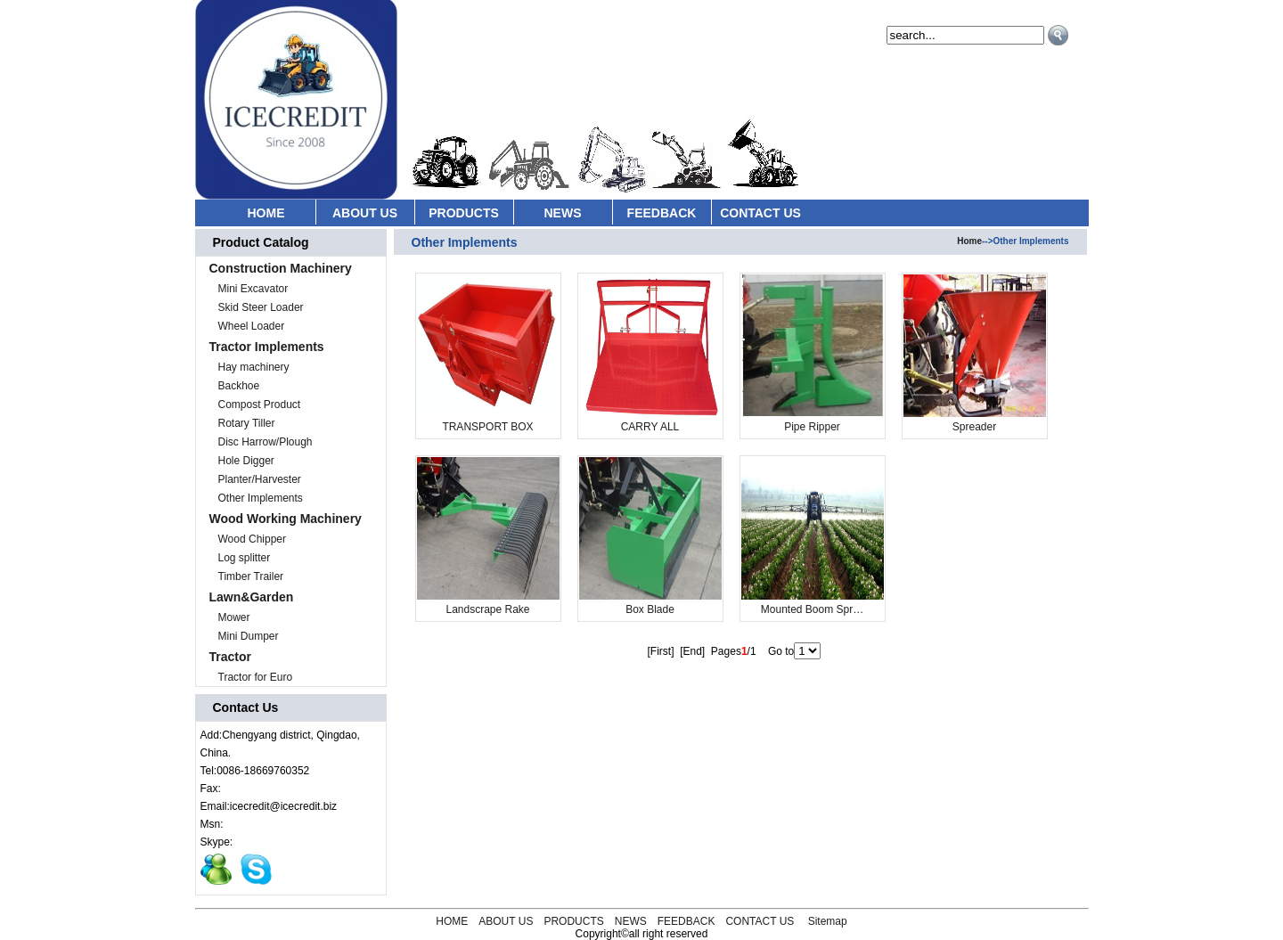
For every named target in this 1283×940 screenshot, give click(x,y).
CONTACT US (760, 213)
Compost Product (259, 404)
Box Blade (649, 609)
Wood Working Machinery (285, 518)
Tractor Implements (266, 346)
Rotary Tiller (246, 423)
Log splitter (244, 558)
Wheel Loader (251, 326)
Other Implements (260, 498)
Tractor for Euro (255, 677)
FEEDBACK (662, 213)
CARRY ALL (650, 427)
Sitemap (827, 921)
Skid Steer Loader (261, 307)
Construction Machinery (280, 268)
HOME (266, 213)
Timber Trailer (251, 576)
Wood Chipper (252, 539)
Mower (234, 617)
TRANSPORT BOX (487, 427)
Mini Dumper (248, 636)
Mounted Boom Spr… (812, 609)
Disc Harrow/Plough (265, 442)
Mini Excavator (253, 288)
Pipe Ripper (812, 427)
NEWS (563, 213)
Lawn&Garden (251, 597)
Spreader (974, 427)
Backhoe (239, 386)
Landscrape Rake (487, 609)
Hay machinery (254, 367)
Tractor (230, 657)
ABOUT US (364, 213)
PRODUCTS (464, 213)
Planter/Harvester (259, 479)
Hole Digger (246, 460)
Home (969, 241)
